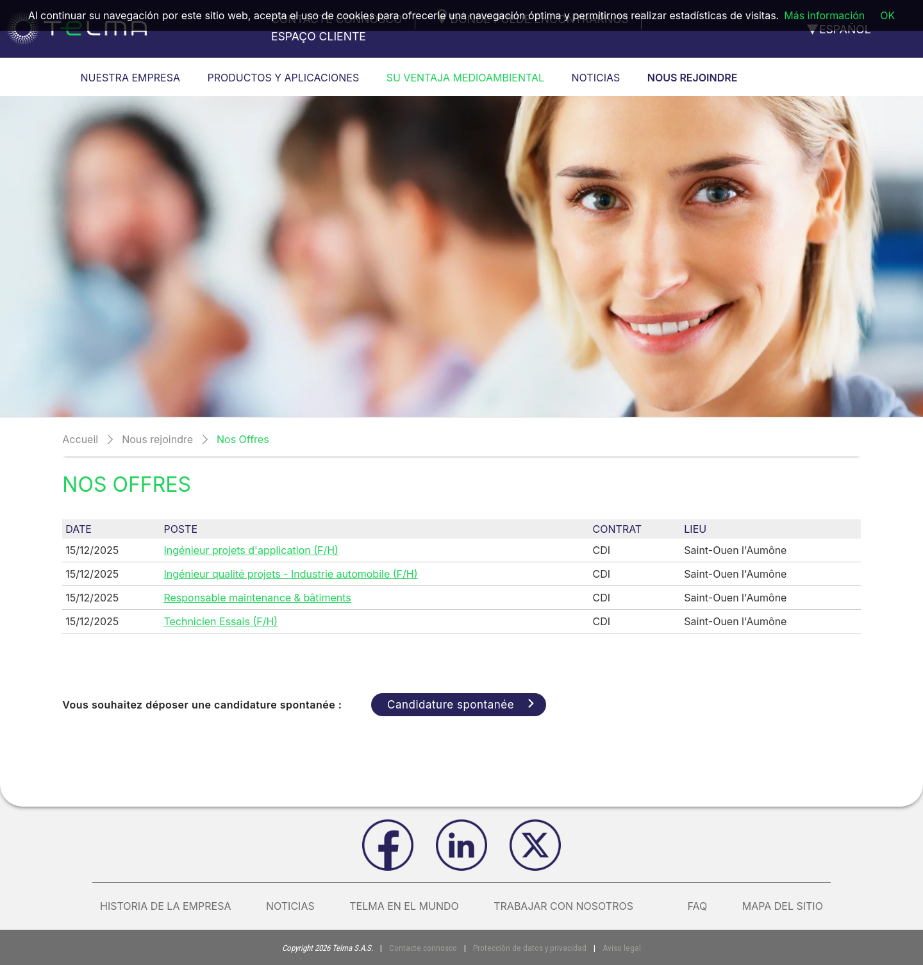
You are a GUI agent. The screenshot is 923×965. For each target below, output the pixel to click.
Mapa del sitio (782, 906)
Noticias (290, 906)
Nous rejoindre (157, 439)
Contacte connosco (426, 948)
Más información (824, 15)
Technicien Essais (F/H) (220, 621)
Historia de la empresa (165, 906)
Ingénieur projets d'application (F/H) (250, 550)
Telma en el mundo (404, 906)
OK (887, 15)
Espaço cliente (318, 36)
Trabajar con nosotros (573, 906)
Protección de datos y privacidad (529, 948)
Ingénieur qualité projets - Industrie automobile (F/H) (290, 573)
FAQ (697, 906)
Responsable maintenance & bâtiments (257, 597)
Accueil (80, 439)
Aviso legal (618, 948)
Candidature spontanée (467, 704)
